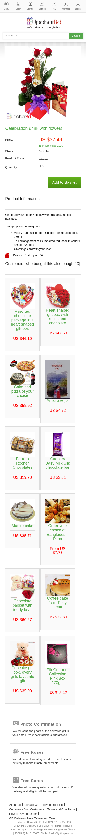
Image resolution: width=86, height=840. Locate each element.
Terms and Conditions (61, 809)
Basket (78, 9)
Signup (30, 9)
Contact (66, 9)
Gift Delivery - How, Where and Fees (32, 818)
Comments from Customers (26, 809)
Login (18, 9)
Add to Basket (64, 182)
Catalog (42, 9)
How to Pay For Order (23, 813)
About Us (15, 804)
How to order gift (52, 804)
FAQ (54, 9)
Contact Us (31, 804)
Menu (6, 9)
